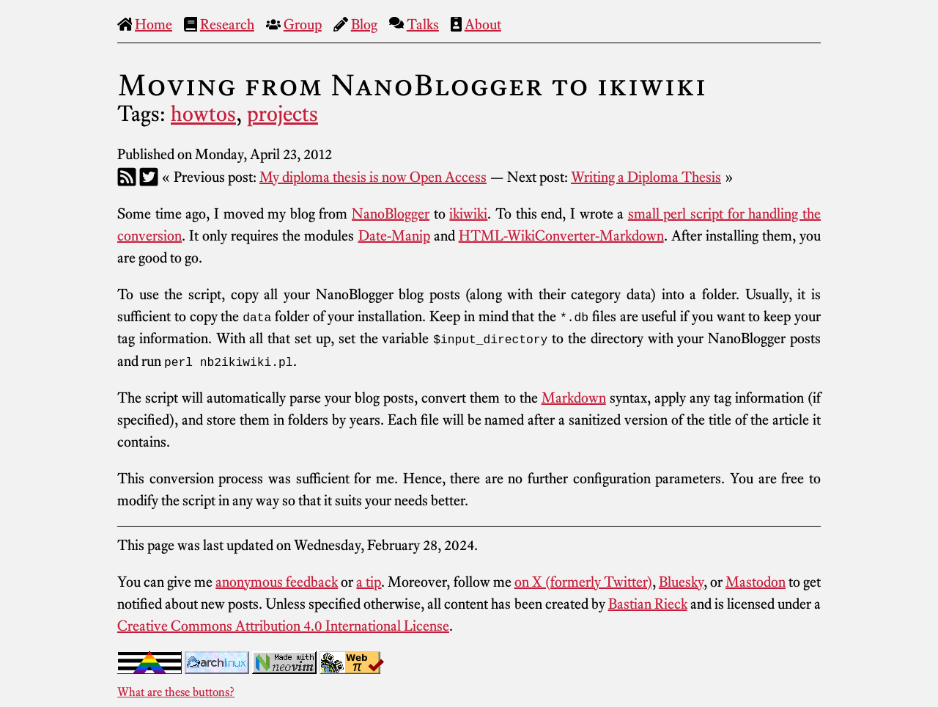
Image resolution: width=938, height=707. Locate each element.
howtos (203, 113)
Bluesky (681, 581)
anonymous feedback (276, 581)
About (483, 24)
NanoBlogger (390, 213)
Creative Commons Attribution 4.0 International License (283, 625)
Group (303, 24)
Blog (364, 24)
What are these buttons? (175, 691)
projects (282, 113)
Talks (423, 24)
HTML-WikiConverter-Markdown (561, 235)
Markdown (574, 397)
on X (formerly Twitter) (583, 581)
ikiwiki (468, 213)
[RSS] (126, 177)
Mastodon (755, 581)
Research (227, 24)
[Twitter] (148, 177)
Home (153, 24)
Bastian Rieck (647, 603)
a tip (368, 581)
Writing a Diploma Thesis (646, 177)
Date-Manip (394, 235)
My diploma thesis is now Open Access (373, 177)
